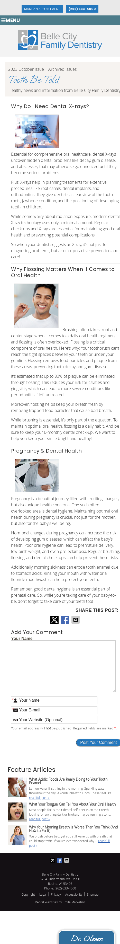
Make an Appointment (42, 9)
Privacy (56, 894)
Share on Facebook (65, 620)
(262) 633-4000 (82, 9)
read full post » (39, 798)
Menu (10, 20)
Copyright (28, 894)
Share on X (55, 620)
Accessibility (73, 894)
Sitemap (92, 894)
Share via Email (76, 620)
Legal (43, 894)
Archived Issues (62, 69)
